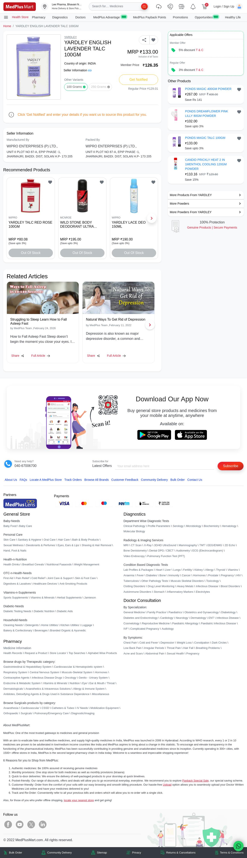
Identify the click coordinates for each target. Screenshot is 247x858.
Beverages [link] (41, 630)
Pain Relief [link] (22, 578)
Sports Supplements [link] (15, 597)
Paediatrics (175, 612)
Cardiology (166, 617)
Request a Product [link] (36, 653)
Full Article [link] (40, 355)
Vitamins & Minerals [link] (43, 597)
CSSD (45, 708)
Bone (162, 575)
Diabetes (151, 575)
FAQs (23, 479)
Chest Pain (130, 642)
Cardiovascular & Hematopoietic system (78, 666)
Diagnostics (60, 17)
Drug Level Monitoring (161, 586)
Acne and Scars (133, 653)
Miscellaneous (100, 694)
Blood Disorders (230, 586)
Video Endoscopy (134, 556)
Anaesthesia (10, 708)
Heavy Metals (185, 586)
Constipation (201, 642)
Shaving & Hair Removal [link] (96, 545)
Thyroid (220, 569)
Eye (84, 683)
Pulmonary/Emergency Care (51, 713)
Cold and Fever (148, 642)
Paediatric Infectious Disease (218, 623)
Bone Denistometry (135, 550)
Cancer (186, 575)
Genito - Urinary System (93, 677)
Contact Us (194, 479)
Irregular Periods (154, 648)
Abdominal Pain (154, 653)
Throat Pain (174, 648)
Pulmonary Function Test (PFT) (166, 556)
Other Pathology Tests (154, 580)
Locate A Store (46, 479)
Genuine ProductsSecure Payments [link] (212, 227)
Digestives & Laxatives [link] (17, 583)
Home (7, 26)
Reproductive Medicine (156, 623)
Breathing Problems (208, 648)
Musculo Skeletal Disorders (187, 580)
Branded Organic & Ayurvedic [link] (68, 630)
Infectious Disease (207, 586)
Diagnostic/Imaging (82, 713)
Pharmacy (38, 17)
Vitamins (233, 569)
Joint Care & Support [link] (60, 578)
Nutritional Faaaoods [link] (59, 564)
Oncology (70, 677)
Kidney (198, 569)
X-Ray (148, 545)
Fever (140, 575)
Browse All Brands (96, 479)
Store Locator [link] (58, 653)
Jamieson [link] (90, 597)
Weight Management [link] (86, 564)
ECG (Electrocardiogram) (207, 550)
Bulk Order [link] (15, 852)
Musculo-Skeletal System (77, 672)
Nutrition (75, 683)
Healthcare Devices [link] (45, 583)
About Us (11, 479)
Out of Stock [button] (31, 253)
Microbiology (193, 526)
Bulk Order (177, 479)
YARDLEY (70, 37)
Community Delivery (154, 479)
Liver (168, 569)
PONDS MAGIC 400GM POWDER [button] (208, 89)
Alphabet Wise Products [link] (102, 653)
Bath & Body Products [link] (85, 539)
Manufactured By (18, 139)
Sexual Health (175, 653)
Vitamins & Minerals (55, 683)
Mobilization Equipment (104, 708)
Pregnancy (227, 575)
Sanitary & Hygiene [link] (29, 539)
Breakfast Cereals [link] (33, 564)
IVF (126, 628)
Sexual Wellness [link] (13, 545)
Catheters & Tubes (63, 708)
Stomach (159, 591)
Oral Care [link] (49, 539)
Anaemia (129, 575)
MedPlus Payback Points (149, 17)
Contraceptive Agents (16, 677)
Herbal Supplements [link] (69, 597)
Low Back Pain (133, 648)
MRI (126, 545)
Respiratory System (15, 672)
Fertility (187, 569)
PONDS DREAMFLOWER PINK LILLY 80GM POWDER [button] (206, 113)
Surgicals (26, 713)
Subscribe (230, 466)
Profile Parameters (159, 526)
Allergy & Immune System (89, 688)
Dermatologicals (13, 688)
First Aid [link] (8, 578)
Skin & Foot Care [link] (85, 578)
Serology (178, 526)
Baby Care (25, 526)
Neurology (182, 617)
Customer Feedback (124, 479)
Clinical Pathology (134, 526)
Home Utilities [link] (49, 625)
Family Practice (156, 612)
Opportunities (206, 17)
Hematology (229, 526)
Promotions (180, 17)
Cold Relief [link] (38, 578)
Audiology (168, 628)
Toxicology (212, 580)
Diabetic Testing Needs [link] (17, 611)
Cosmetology (131, 623)
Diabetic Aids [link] (65, 611)
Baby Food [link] (10, 526)
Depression (167, 642)
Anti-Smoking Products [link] (73, 583)
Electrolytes (203, 591)
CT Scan (136, 545)
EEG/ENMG (214, 545)
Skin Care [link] (9, 539)
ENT (211, 617)
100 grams (74, 86)
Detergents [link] (32, 625)
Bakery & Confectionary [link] (17, 630)
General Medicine (134, 612)
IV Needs (82, 708)
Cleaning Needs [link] (13, 625)
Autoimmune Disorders (137, 591)
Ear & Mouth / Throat (102, 683)
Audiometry (183, 550)
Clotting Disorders (134, 586)
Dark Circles (219, 642)
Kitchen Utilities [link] (69, 625)
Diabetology (228, 612)
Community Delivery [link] (59, 852)
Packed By (93, 139)
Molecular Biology (134, 531)
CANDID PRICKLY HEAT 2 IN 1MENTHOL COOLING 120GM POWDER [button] (206, 164)
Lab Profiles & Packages (138, 569)
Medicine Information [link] (17, 648)
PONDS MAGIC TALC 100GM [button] (205, 137)
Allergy (209, 569)
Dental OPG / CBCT (161, 550)
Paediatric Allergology (185, 623)
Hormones (101, 672)
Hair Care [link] (64, 539)
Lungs (177, 569)
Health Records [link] (12, 653)
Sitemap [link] (102, 852)
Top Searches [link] (77, 653)
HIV (238, 575)
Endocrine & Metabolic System (22, 683)
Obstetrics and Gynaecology (202, 612)
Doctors (80, 17)
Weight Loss (184, 642)
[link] (19, 6)
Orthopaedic (10, 713)
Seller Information (78, 70)
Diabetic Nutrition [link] (44, 611)
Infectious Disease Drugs (47, 677)
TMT (202, 545)
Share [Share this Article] (17, 355)
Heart (159, 569)
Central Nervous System (44, 672)
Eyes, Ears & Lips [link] (68, 545)
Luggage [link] (86, 625)
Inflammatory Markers (180, 591)
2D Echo (230, 545)
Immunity (173, 575)
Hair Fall (188, 648)
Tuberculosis (131, 580)
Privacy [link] (136, 852)
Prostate (213, 575)
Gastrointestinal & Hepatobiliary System (27, 666)
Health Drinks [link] (11, 564)
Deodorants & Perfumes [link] (40, 545)
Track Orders (73, 479)
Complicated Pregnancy (144, 628)
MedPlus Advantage (109, 17)
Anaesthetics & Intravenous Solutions (48, 688)
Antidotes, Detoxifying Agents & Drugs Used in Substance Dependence (46, 694)
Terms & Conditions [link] (232, 852)
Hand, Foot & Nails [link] (14, 550)
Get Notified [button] (138, 79)
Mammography (188, 545)
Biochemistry (211, 526)
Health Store (16, 17)
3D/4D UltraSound (165, 545)
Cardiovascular (30, 708)
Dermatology (198, 617)
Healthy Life (233, 17)
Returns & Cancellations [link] (180, 852)
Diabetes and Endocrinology (141, 617)
